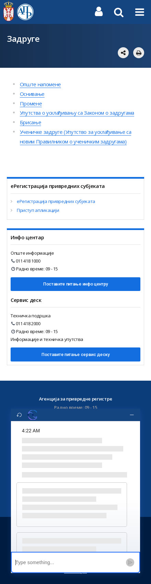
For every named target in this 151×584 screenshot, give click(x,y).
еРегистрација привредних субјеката (56, 201)
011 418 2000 (25, 323)
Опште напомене (40, 84)
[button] (71, 504)
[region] (75, 486)
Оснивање (32, 93)
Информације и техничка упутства (47, 339)
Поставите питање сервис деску (75, 354)
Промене (31, 103)
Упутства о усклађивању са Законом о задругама (77, 112)
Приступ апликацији (38, 210)
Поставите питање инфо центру (75, 284)
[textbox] (68, 562)
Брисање (30, 122)
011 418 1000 (25, 261)
